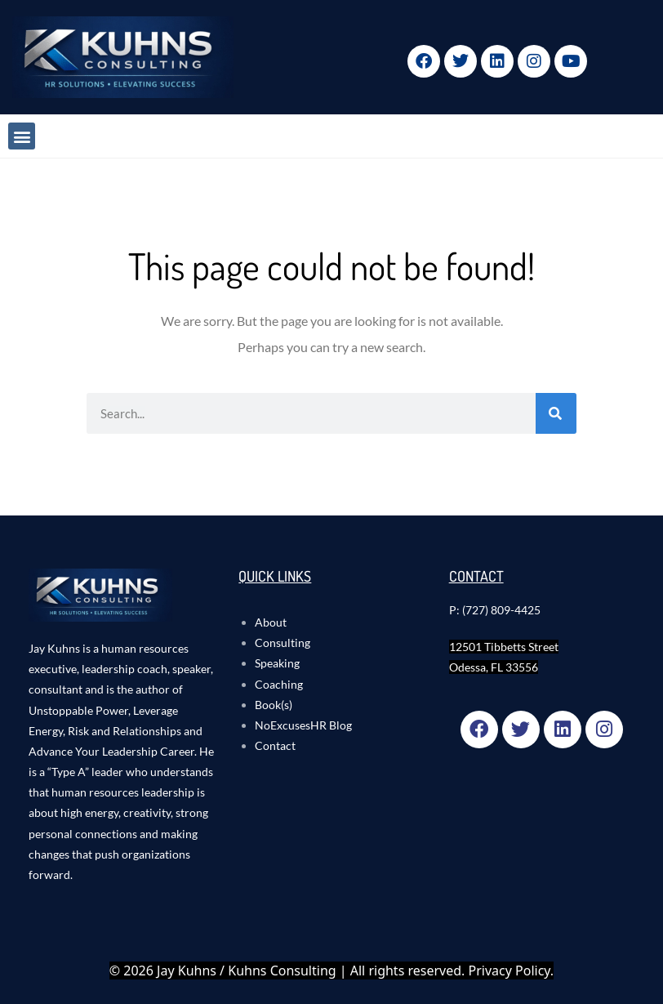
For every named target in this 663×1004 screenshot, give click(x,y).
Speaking (277, 663)
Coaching (279, 684)
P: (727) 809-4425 (495, 610)
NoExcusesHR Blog (303, 725)
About (271, 622)
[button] (21, 136)
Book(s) (273, 705)
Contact (275, 745)
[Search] (556, 413)
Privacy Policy (509, 970)
